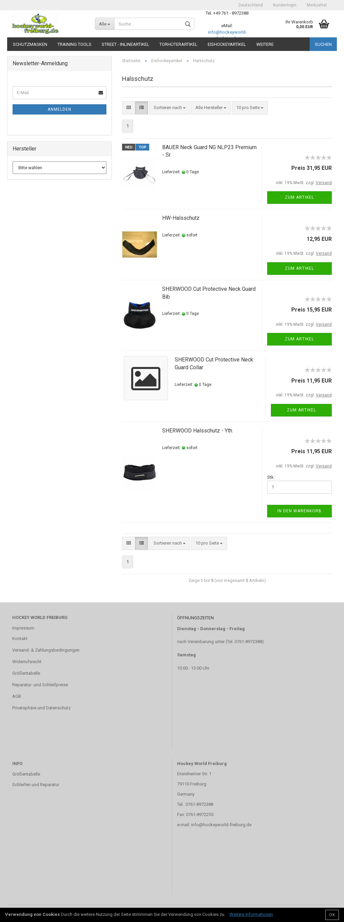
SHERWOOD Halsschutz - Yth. (197, 430)
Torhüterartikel (178, 44)
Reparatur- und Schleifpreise (40, 684)
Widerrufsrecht (26, 661)
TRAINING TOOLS (74, 44)
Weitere (265, 44)
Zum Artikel (299, 197)
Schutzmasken (30, 44)
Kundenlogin (284, 5)
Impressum (23, 628)
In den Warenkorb (299, 511)
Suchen (323, 44)
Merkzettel (317, 5)
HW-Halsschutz (181, 218)
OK (332, 914)
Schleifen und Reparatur (35, 784)
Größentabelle (26, 673)
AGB (16, 696)
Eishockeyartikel (227, 44)
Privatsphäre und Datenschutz (41, 707)
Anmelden (59, 109)
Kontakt (20, 638)
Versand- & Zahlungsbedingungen (46, 650)
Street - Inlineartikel (125, 44)
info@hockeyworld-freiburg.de (221, 824)
